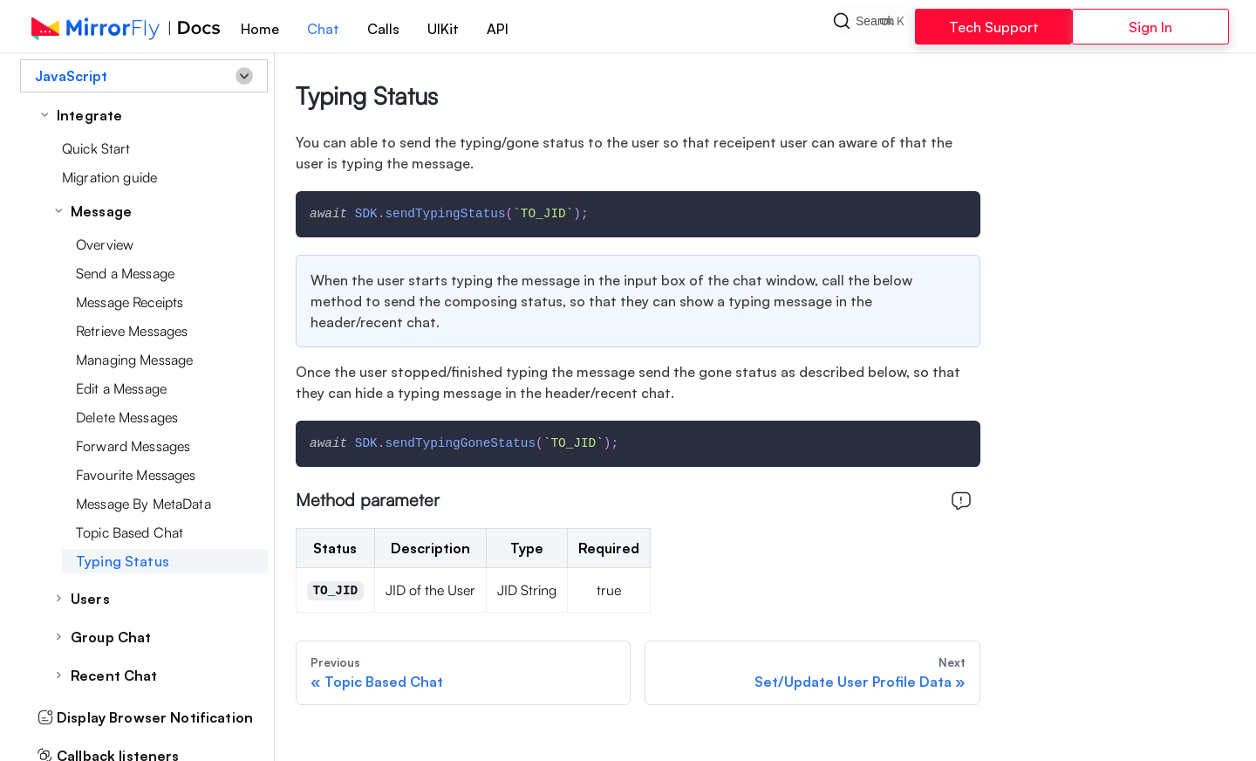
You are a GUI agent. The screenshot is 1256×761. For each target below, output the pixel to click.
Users (90, 598)
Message (101, 211)
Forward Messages (133, 446)
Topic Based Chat (129, 532)
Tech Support (994, 27)
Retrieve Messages (132, 330)
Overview (104, 244)
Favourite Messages (136, 474)
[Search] (873, 26)
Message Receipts (129, 302)
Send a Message (125, 273)
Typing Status (122, 561)
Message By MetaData (143, 503)
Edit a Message (121, 388)
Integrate (89, 115)
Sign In (1150, 27)
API (498, 29)
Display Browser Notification (145, 717)
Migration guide (109, 177)
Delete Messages (127, 417)
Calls (383, 29)
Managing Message (134, 359)
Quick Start (96, 148)
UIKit (443, 29)
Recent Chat (114, 675)
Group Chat (111, 637)
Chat (323, 29)
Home (260, 29)
